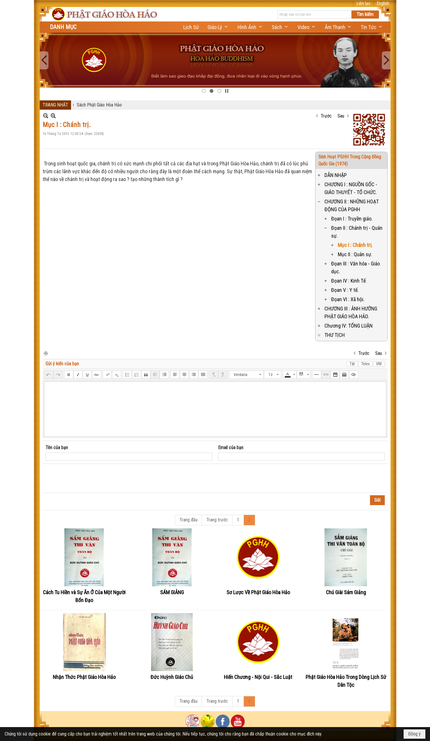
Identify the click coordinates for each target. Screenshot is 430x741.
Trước (326, 116)
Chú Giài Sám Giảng (346, 592)
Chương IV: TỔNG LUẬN (348, 326)
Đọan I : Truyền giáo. (352, 219)
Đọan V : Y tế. (345, 290)
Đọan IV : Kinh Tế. (349, 281)
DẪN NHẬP (335, 175)
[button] (218, 27)
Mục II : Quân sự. (355, 254)
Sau (341, 116)
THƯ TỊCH (334, 335)
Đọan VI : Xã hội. (347, 299)
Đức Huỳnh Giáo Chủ (171, 677)
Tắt (352, 364)
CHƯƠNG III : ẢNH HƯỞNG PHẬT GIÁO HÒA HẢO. (350, 312)
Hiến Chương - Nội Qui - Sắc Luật (258, 677)
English (383, 3)
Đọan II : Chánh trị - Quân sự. (356, 232)
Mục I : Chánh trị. (355, 245)
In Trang (45, 353)
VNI (379, 364)
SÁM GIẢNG (172, 592)
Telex (365, 364)
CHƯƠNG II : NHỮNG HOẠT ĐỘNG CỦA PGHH (351, 205)
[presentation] (90, 478)
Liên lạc (363, 3)
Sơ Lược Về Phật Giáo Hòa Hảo (258, 592)
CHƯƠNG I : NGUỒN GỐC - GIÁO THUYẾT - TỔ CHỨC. (350, 188)
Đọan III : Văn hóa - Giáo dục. (355, 267)
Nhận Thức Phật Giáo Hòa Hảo (84, 677)
